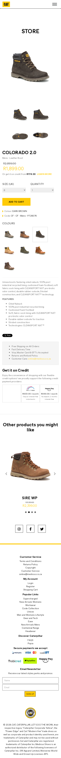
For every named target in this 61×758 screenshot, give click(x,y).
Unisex (30, 611)
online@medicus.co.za (39, 358)
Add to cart (16, 201)
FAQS (30, 640)
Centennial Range (30, 627)
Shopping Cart (30, 589)
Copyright (30, 567)
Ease (30, 621)
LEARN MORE (44, 174)
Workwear (30, 605)
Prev (6, 473)
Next (54, 473)
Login (30, 583)
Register (30, 586)
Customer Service (30, 570)
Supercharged (30, 598)
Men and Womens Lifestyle (30, 614)
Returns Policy (30, 564)
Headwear (30, 631)
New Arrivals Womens (30, 601)
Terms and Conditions (30, 561)
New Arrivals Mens (30, 624)
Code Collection (30, 608)
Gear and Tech (30, 618)
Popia (30, 643)
